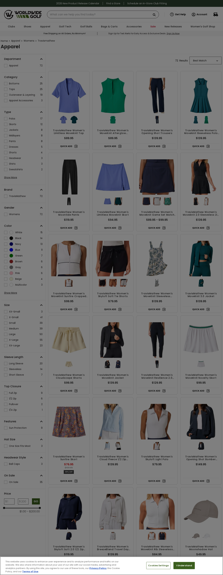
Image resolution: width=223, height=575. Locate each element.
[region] (111, 566)
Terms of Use (30, 571)
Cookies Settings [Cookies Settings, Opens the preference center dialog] (158, 565)
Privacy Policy (97, 568)
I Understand (184, 565)
